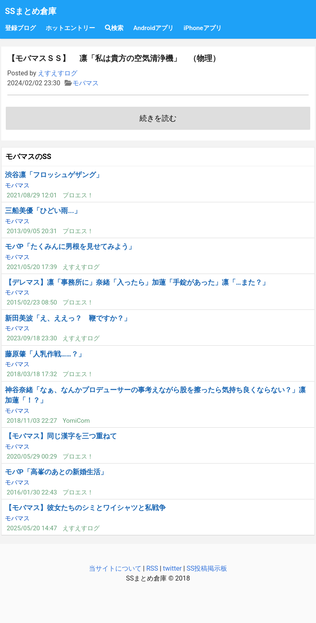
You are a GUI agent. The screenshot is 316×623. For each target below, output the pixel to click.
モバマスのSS (28, 156)
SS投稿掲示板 (206, 568)
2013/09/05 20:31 (32, 231)
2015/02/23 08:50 (32, 302)
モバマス (85, 83)
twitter (172, 568)
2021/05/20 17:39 (32, 267)
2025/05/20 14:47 (32, 528)
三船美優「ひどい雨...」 (43, 210)
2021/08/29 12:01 (32, 195)
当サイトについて (115, 568)
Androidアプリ (153, 28)
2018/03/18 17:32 (32, 374)
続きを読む (158, 118)
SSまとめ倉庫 (30, 11)
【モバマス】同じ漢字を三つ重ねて (61, 436)
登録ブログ (20, 28)
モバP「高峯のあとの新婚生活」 (56, 472)
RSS (152, 568)
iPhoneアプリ (202, 28)
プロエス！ (78, 195)
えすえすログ (57, 73)
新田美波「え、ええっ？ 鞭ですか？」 (68, 318)
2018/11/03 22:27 (32, 420)
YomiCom (76, 420)
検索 (114, 28)
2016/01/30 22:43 (32, 492)
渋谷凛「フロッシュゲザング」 (54, 175)
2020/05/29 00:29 (32, 456)
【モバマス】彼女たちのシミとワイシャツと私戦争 (85, 508)
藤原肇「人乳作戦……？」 (45, 354)
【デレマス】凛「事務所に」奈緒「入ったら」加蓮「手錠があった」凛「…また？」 (137, 282)
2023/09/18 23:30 (32, 338)
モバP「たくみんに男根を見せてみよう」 (70, 246)
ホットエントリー (70, 28)
